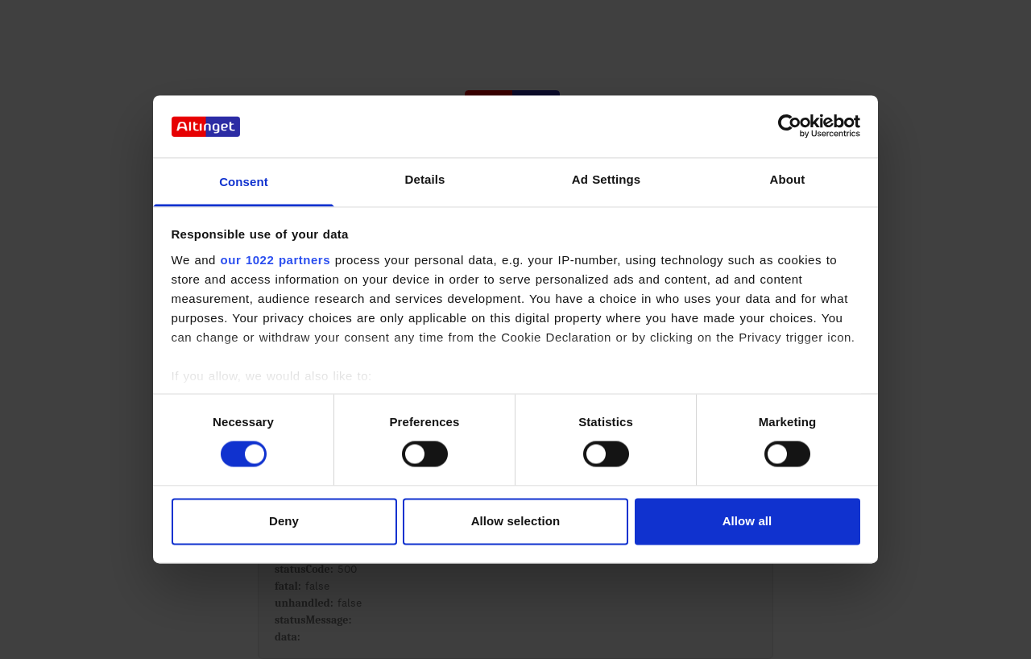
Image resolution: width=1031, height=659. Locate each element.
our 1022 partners (275, 260)
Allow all (747, 521)
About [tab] (787, 179)
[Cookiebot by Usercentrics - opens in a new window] (789, 126)
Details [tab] (425, 179)
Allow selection (516, 521)
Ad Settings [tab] (606, 179)
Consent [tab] (243, 182)
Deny (284, 521)
